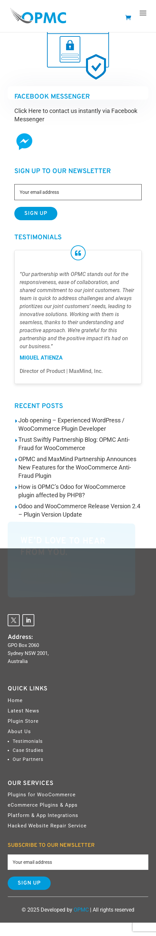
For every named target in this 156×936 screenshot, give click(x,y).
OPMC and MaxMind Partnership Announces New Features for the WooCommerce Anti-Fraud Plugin (77, 467)
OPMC (81, 910)
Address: (20, 637)
